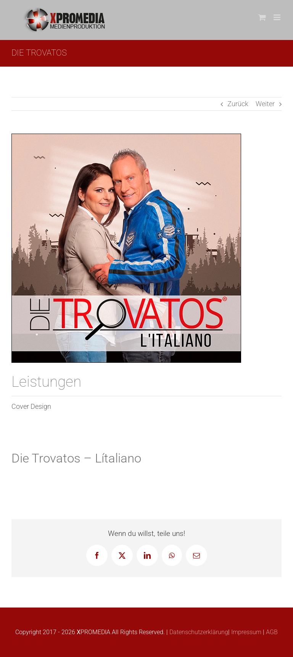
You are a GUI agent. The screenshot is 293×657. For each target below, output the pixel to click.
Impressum (245, 632)
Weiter (265, 104)
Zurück (237, 104)
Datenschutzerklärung (198, 632)
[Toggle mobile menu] (278, 17)
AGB (271, 632)
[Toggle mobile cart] (262, 17)
